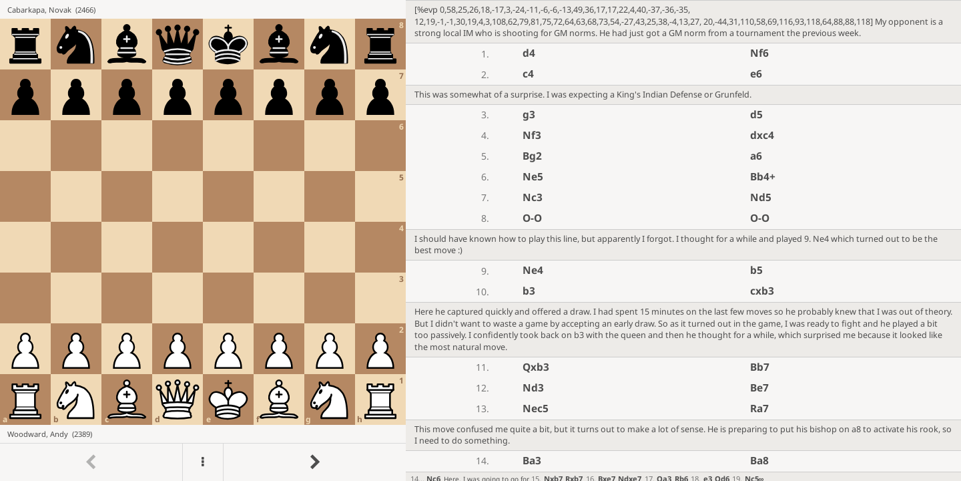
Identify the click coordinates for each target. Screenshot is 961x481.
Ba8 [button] (759, 461)
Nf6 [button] (759, 53)
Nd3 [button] (533, 388)
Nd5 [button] (760, 197)
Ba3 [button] (532, 461)
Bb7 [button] (759, 367)
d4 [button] (529, 53)
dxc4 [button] (762, 135)
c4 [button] (528, 74)
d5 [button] (756, 115)
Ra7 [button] (759, 409)
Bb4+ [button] (762, 177)
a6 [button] (756, 156)
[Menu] (203, 462)
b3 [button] (529, 291)
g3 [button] (529, 115)
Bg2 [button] (532, 156)
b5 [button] (756, 270)
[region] (480, 240)
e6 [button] (756, 74)
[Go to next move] (314, 462)
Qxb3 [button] (536, 367)
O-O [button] (532, 218)
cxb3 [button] (762, 291)
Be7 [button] (759, 388)
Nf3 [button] (532, 135)
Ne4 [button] (533, 270)
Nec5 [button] (536, 409)
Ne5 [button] (533, 177)
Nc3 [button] (533, 197)
